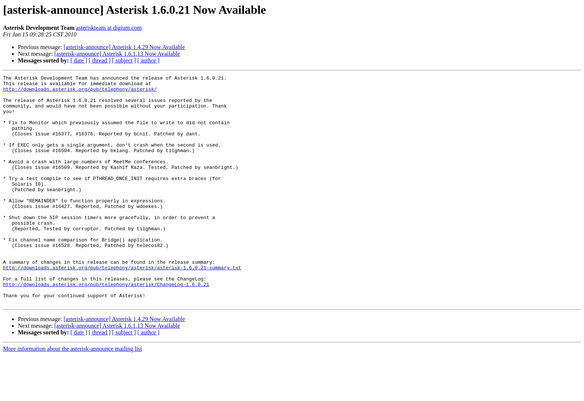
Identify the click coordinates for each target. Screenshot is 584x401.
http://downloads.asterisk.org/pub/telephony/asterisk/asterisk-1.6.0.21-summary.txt (122, 306)
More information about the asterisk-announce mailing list (72, 394)
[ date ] (78, 60)
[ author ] (148, 60)
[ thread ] (100, 60)
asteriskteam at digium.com (109, 28)
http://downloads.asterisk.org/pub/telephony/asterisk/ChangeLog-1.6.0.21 (106, 326)
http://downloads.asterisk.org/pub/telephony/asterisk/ (80, 92)
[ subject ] (124, 60)
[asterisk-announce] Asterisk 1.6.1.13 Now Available (117, 54)
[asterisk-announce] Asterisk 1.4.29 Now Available (124, 47)
